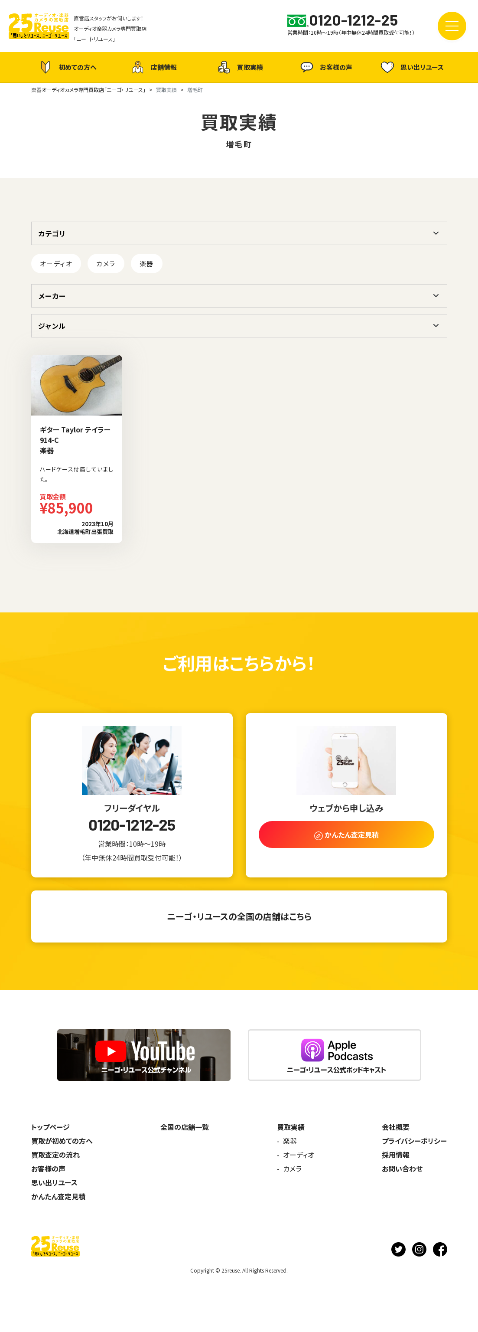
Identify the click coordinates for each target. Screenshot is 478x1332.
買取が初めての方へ (62, 1141)
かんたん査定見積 (58, 1196)
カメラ (106, 263)
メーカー (52, 296)
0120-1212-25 (131, 824)
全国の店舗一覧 (184, 1127)
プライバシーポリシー (414, 1141)
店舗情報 (153, 67)
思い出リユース (411, 67)
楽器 (147, 263)
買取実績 (239, 67)
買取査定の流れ (55, 1154)
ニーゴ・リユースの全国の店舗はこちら (239, 916)
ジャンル (51, 326)
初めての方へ (67, 67)
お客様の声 (325, 67)
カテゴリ (52, 233)
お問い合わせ (402, 1168)
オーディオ (56, 263)
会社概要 (396, 1127)
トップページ (50, 1127)
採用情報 (396, 1154)
